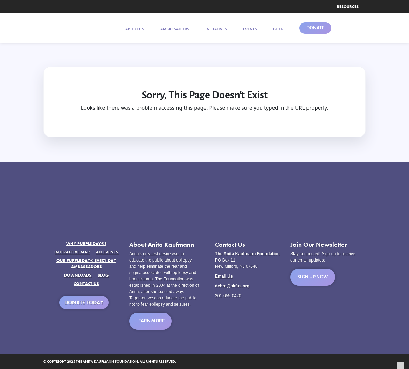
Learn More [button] (150, 320)
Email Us (224, 276)
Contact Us (86, 283)
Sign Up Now (312, 276)
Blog (103, 275)
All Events (107, 252)
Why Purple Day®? (86, 243)
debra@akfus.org (232, 286)
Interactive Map (72, 252)
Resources (348, 6)
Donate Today (83, 302)
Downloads (77, 275)
